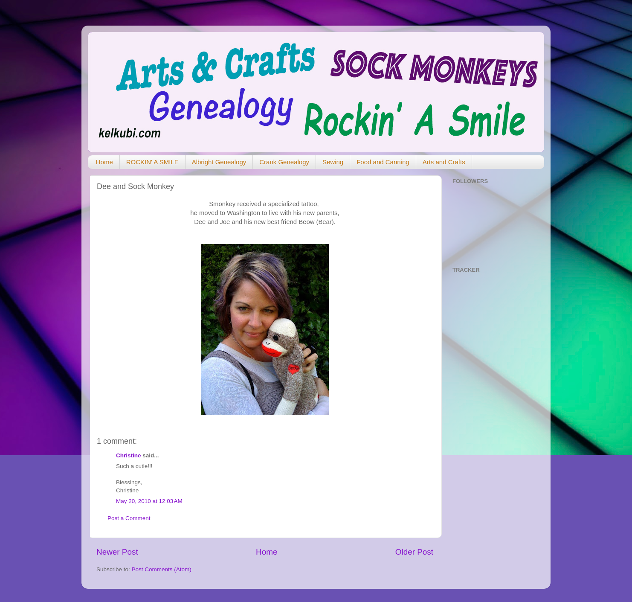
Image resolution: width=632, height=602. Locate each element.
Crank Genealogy (284, 162)
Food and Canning (383, 162)
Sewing (332, 162)
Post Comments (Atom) (161, 569)
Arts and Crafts (444, 162)
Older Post (414, 551)
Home (104, 162)
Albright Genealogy (219, 162)
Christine (128, 455)
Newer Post (117, 551)
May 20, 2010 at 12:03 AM (149, 501)
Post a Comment (129, 518)
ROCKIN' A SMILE (152, 162)
